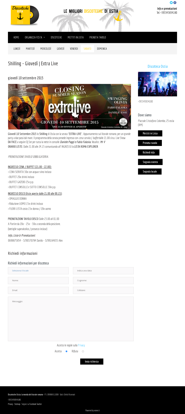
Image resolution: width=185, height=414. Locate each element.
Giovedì (60, 48)
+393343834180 (168, 12)
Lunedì (16, 48)
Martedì (30, 48)
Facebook (32, 404)
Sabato (87, 48)
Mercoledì (45, 48)
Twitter (39, 404)
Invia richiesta (92, 361)
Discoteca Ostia (158, 66)
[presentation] (30, 364)
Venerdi (74, 48)
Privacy (81, 345)
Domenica (102, 48)
